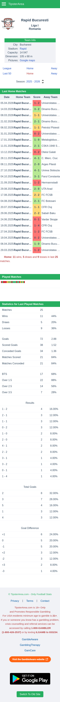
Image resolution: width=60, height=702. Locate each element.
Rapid (23, 48)
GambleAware (30, 639)
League (7, 68)
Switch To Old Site (30, 694)
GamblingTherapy (30, 645)
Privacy (15, 600)
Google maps (27, 60)
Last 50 (7, 73)
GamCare (30, 650)
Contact (44, 600)
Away (54, 68)
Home (30, 68)
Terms (29, 600)
